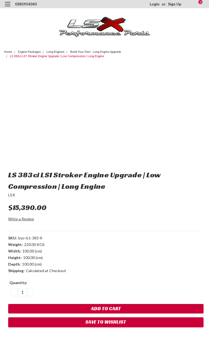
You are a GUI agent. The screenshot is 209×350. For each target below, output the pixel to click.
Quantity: (18, 282)
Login (154, 4)
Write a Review (21, 219)
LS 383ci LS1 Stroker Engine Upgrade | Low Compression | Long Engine (57, 56)
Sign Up (174, 4)
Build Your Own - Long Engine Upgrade (95, 52)
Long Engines (55, 52)
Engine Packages (29, 52)
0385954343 (26, 4)
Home (8, 52)
